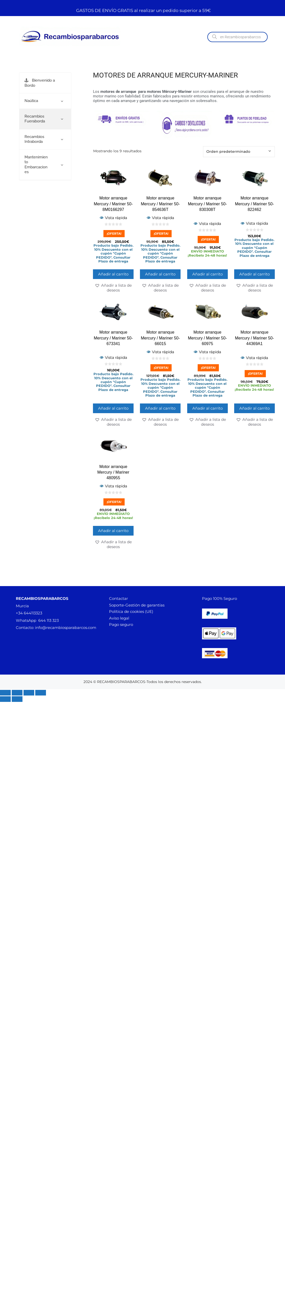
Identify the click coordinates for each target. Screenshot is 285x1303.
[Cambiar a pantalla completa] (17, 692)
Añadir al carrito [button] (113, 274)
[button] (113, 288)
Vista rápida (113, 217)
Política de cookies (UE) (131, 611)
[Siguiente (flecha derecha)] (17, 699)
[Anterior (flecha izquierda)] (5, 699)
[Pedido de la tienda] (239, 151)
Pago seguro (121, 624)
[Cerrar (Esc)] (40, 692)
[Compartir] (28, 692)
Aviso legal (119, 618)
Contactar (118, 598)
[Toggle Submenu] (62, 101)
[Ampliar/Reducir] (5, 692)
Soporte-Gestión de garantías (136, 605)
